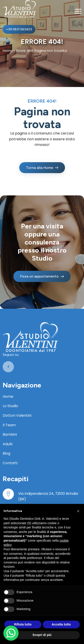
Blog (6, 453)
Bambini (10, 434)
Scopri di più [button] (42, 635)
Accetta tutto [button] (61, 624)
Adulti (8, 444)
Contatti (10, 463)
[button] (78, 511)
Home (8, 50)
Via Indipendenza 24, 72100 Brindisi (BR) (48, 496)
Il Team (9, 425)
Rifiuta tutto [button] (23, 624)
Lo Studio (10, 405)
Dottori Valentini (17, 415)
